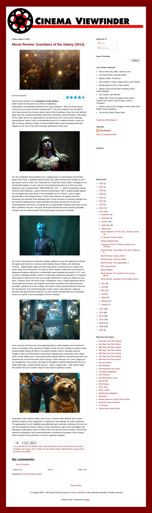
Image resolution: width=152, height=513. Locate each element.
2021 (101, 187)
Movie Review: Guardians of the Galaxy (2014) (119, 279)
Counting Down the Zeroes (109, 369)
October (104, 222)
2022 (101, 183)
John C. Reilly (37, 449)
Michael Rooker (67, 449)
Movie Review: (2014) (48, 44)
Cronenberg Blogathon (108, 372)
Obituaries (103, 396)
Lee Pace (45, 449)
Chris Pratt (47, 446)
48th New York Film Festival (110, 353)
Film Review (68, 446)
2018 (101, 198)
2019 (101, 194)
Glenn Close (78, 446)
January (104, 305)
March (104, 297)
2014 (101, 212)
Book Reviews (104, 366)
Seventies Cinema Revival (109, 402)
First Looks (103, 387)
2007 (101, 330)
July (103, 283)
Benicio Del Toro (25, 446)
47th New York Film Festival (110, 356)
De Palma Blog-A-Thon (108, 378)
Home (50, 470)
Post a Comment (22, 464)
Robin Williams (107, 270)
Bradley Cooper (37, 446)
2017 (101, 201)
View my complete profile (106, 134)
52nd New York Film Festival (110, 341)
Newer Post (17, 470)
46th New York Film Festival (110, 359)
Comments (103, 48)
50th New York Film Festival (110, 347)
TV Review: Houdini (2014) (111, 237)
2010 (101, 320)
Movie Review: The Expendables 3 (115, 263)
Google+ (9, 1)
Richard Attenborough (109, 241)
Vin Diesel (16, 451)
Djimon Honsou (58, 446)
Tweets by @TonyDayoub (106, 120)
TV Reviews (103, 405)
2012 (101, 312)
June (103, 287)
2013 (101, 309)
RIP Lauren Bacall (108, 266)
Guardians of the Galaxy (22, 449)
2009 (101, 323)
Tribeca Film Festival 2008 (109, 409)
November (105, 218)
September (106, 225)
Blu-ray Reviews (105, 363)
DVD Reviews (104, 375)
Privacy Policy (76, 485)
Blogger (87, 500)
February (105, 301)
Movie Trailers (104, 390)
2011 (101, 316)
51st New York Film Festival (110, 344)
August (104, 229)
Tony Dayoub (105, 131)
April (103, 294)
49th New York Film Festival (110, 350)
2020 (101, 190)
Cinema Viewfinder (78, 493)
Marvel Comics (55, 449)
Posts (101, 43)
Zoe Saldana (26, 451)
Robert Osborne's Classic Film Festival (114, 399)
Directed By (103, 381)
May (103, 290)
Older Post (82, 470)
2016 (101, 204)
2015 (101, 208)
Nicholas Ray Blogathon (108, 393)
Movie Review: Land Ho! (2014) (113, 259)
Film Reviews (104, 384)
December (105, 215)
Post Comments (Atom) (32, 474)
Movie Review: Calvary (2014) (113, 256)
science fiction (79, 449)
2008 (101, 326)
